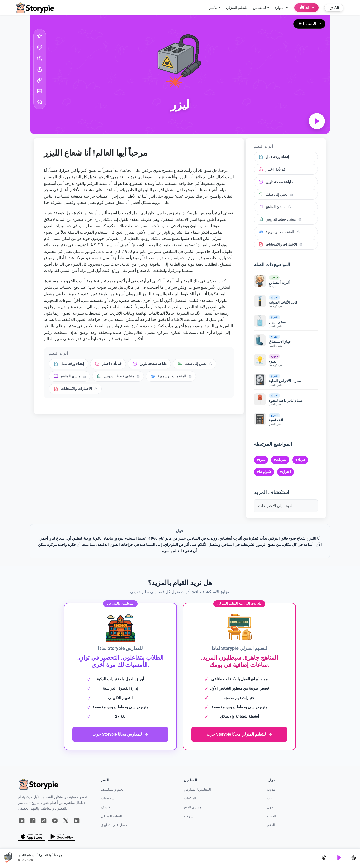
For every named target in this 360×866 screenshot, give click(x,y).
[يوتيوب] (55, 821)
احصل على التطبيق (114, 825)
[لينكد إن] (77, 821)
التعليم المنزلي (111, 816)
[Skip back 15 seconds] (324, 857)
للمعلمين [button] (259, 8)
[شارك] (40, 69)
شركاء (189, 816)
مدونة (271, 789)
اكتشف (106, 807)
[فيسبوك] (33, 821)
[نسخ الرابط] (40, 80)
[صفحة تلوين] (40, 47)
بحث (270, 798)
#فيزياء (300, 460)
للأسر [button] (214, 8)
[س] (66, 821)
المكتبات (190, 798)
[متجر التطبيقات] (31, 837)
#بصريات (280, 460)
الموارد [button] (280, 8)
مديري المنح (193, 807)
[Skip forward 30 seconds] (354, 857)
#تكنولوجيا (264, 472)
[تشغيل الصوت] (317, 121)
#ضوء (261, 460)
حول (270, 807)
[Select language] (334, 8)
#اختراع (285, 472)
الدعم (271, 825)
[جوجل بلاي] (62, 837)
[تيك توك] (44, 821)
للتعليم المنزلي (237, 8)
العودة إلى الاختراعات (276, 505)
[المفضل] (40, 36)
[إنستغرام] (22, 821)
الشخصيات (108, 798)
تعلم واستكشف (112, 789)
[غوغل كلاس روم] (40, 91)
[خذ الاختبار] (40, 58)
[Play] (339, 858)
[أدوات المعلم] (40, 102)
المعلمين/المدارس (197, 789)
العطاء (271, 816)
